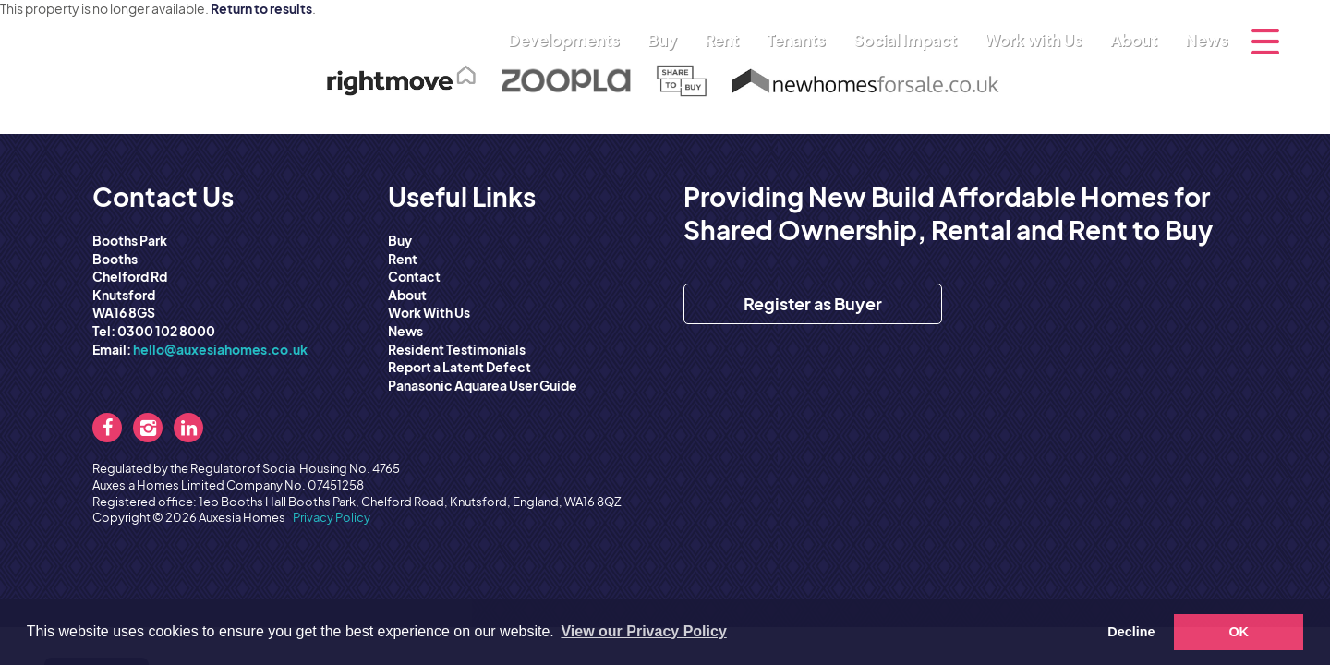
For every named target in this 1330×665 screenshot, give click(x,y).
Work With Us (429, 312)
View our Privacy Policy (643, 631)
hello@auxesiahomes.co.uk (220, 349)
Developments (568, 40)
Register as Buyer (813, 303)
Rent (726, 40)
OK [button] (1238, 631)
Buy (666, 40)
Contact (414, 276)
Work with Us (1038, 40)
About (1138, 40)
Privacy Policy (331, 517)
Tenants (801, 40)
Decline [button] (1131, 631)
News (1206, 40)
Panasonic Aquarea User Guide (482, 385)
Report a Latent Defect (459, 366)
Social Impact (909, 40)
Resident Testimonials (457, 349)
